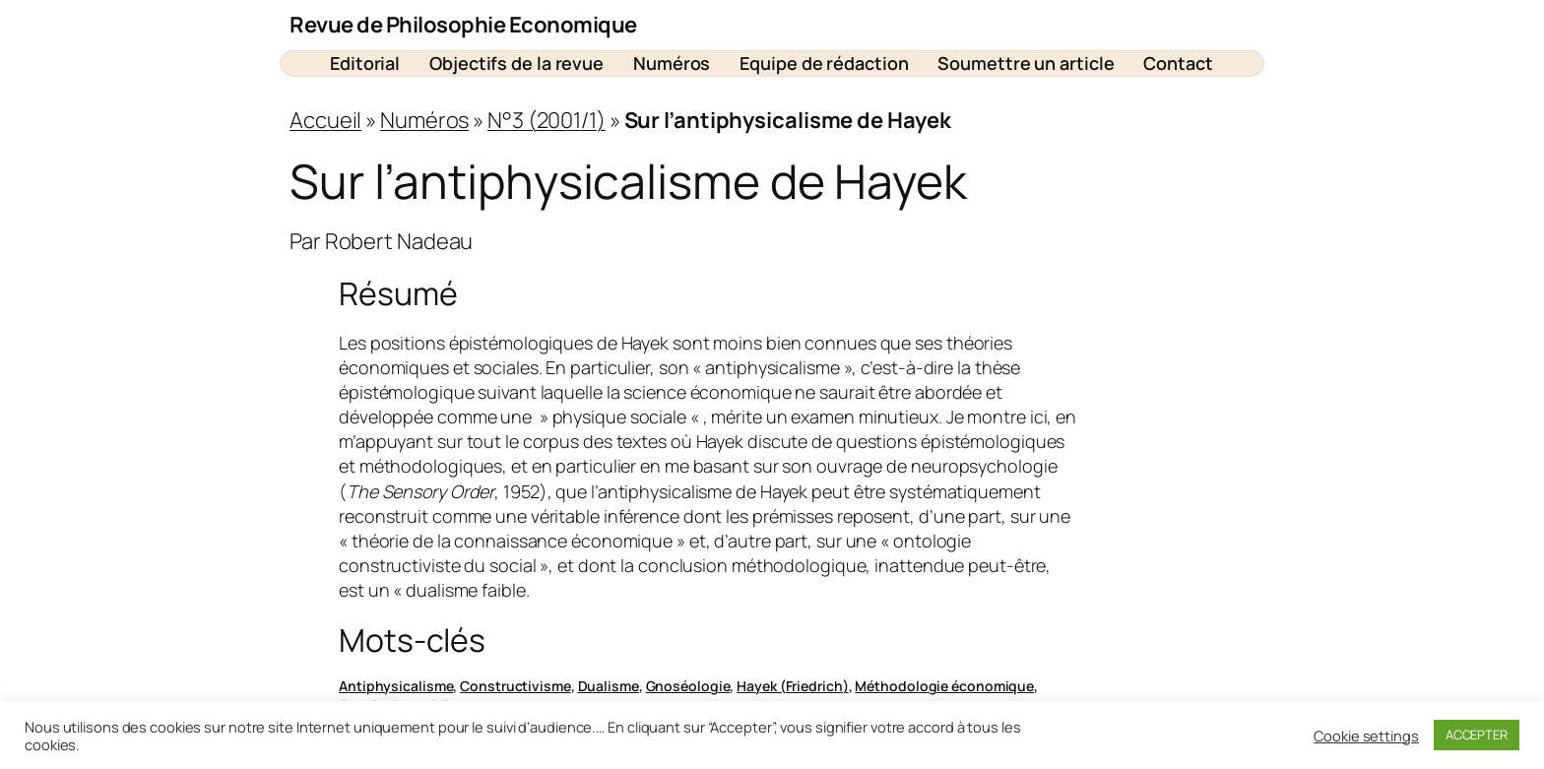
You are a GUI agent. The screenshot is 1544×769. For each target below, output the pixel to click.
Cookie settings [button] (1366, 735)
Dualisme (608, 685)
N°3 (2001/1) (546, 120)
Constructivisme (515, 685)
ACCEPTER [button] (1477, 734)
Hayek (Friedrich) (792, 685)
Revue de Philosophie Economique (463, 24)
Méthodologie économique (944, 685)
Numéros (424, 120)
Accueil (325, 120)
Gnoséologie (688, 685)
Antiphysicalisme (396, 685)
